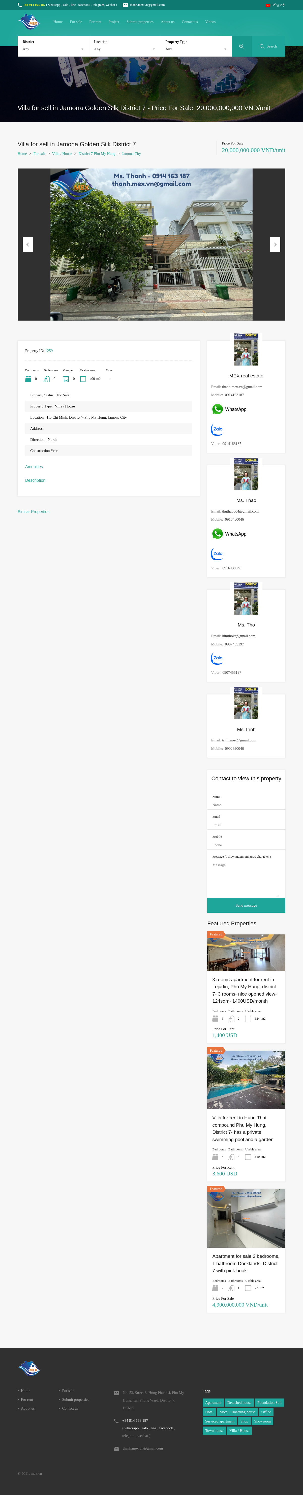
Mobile (217, 836)
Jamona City (131, 154)
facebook (84, 5)
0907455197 (234, 644)
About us (168, 22)
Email (216, 816)
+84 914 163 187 (34, 5)
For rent (95, 22)
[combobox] (53, 49)
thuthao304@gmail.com (240, 511)
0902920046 (234, 748)
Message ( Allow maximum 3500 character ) (241, 856)
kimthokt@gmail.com (238, 636)
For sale (76, 22)
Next (275, 244)
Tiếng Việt (275, 5)
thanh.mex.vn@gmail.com (141, 5)
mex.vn (36, 1474)
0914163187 (234, 395)
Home (58, 22)
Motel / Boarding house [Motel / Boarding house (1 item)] (237, 1412)
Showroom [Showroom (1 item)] (262, 1421)
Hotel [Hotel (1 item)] (209, 1412)
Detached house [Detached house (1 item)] (239, 1403)
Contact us (190, 22)
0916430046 (234, 519)
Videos (210, 22)
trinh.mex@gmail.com (239, 740)
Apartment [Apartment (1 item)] (213, 1403)
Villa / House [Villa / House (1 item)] (239, 1431)
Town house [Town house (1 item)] (214, 1431)
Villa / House (62, 154)
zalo (66, 5)
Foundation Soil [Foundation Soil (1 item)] (269, 1403)
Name (216, 797)
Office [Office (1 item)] (266, 1412)
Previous (28, 244)
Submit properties (140, 22)
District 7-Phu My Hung (97, 154)
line (73, 5)
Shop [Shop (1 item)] (244, 1421)
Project (114, 22)
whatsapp (54, 5)
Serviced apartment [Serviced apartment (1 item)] (219, 1421)
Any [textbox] (26, 49)
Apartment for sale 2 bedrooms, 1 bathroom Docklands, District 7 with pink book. (245, 1263)
